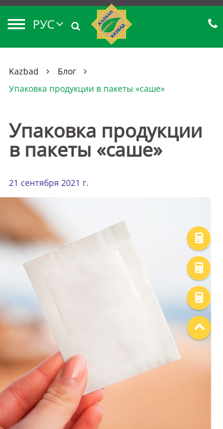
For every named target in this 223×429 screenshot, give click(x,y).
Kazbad (24, 71)
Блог (67, 71)
